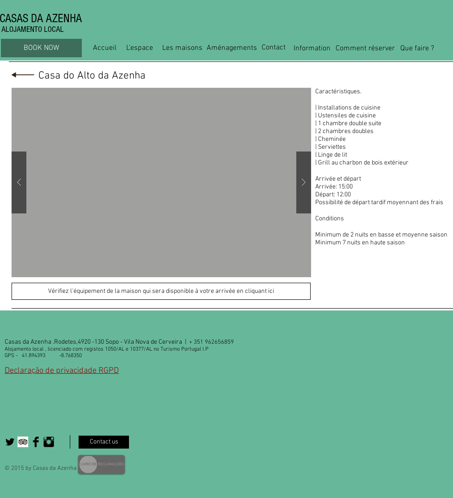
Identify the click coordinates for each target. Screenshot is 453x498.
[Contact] (274, 47)
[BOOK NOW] (41, 48)
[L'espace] (139, 48)
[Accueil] (104, 48)
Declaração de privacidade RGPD (62, 371)
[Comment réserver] (365, 48)
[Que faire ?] (417, 48)
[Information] (312, 48)
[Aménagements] (232, 48)
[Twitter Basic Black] (10, 442)
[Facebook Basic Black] (36, 442)
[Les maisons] (182, 48)
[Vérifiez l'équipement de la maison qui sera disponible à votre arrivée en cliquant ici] (161, 291)
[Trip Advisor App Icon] (23, 442)
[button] (161, 182)
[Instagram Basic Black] (48, 442)
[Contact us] (104, 442)
